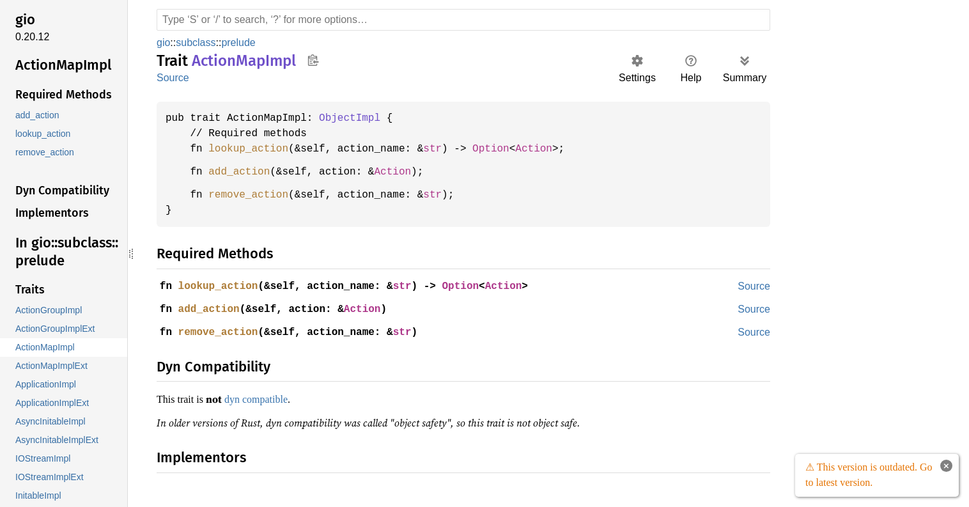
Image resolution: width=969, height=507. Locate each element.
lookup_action (251, 149)
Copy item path (312, 60)
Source (173, 78)
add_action (242, 172)
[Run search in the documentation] (463, 20)
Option (504, 149)
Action (549, 149)
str (443, 149)
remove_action (251, 195)
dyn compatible (265, 399)
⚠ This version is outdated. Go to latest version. (867, 475)
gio (164, 42)
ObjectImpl (357, 118)
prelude (239, 42)
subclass (195, 42)
